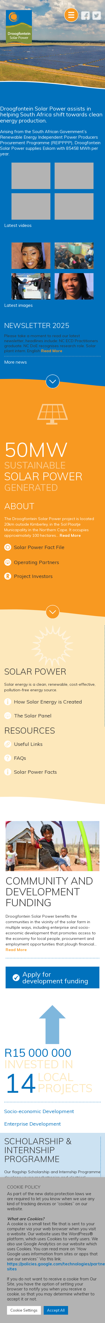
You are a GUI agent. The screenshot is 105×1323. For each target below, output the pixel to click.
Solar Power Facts (35, 772)
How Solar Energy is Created (48, 702)
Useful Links (28, 744)
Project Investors (33, 576)
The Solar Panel (33, 715)
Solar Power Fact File (39, 547)
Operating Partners (36, 562)
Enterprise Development (32, 1124)
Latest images (18, 305)
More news (15, 362)
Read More (51, 350)
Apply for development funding (55, 977)
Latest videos (18, 225)
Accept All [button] (56, 1310)
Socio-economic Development (39, 1111)
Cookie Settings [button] (24, 1310)
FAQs (20, 758)
